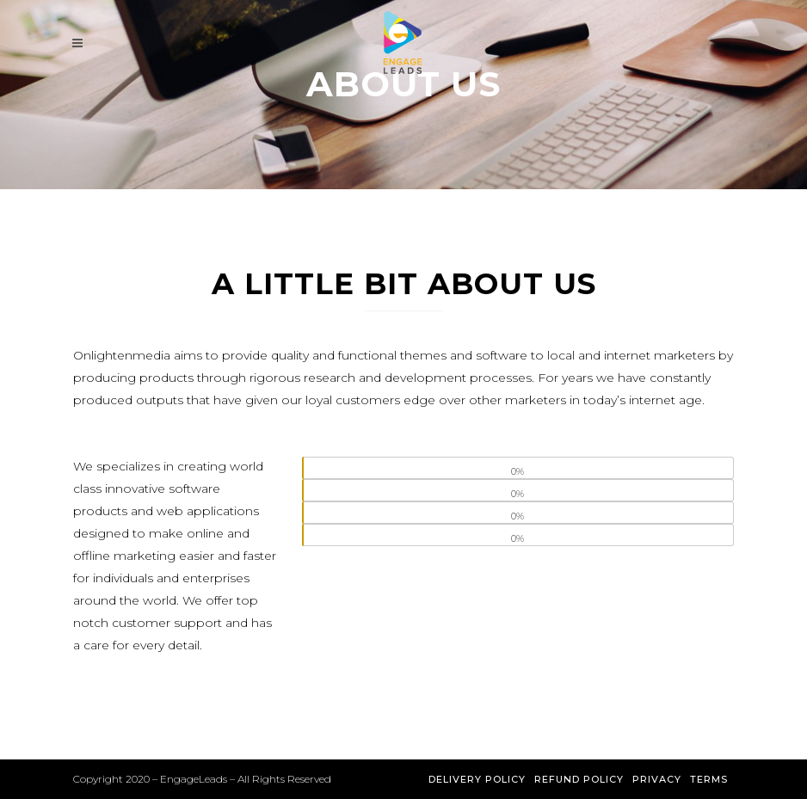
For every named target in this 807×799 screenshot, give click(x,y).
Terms (709, 779)
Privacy (656, 779)
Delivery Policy (477, 779)
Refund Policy (579, 779)
